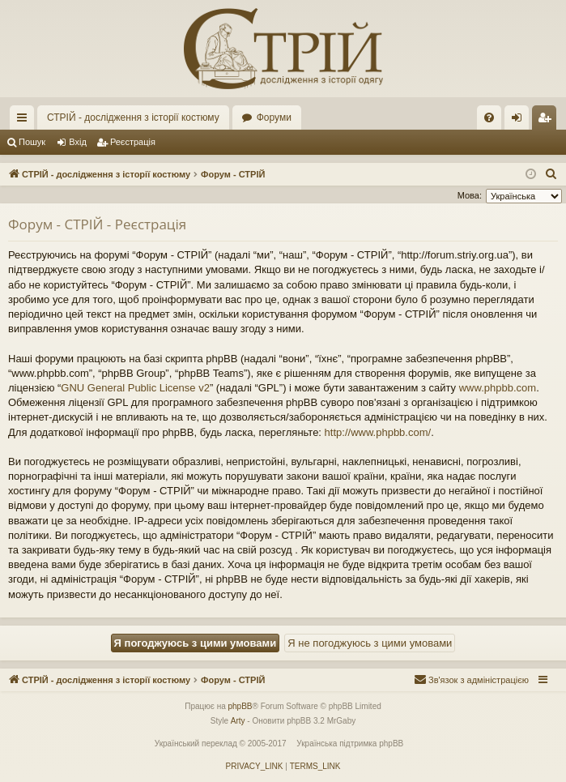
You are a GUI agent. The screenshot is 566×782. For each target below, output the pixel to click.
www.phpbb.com (497, 388)
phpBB (240, 706)
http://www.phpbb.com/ (378, 432)
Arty (238, 720)
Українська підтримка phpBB (349, 743)
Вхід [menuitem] (522, 121)
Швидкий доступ (25, 121)
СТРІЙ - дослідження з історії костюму (133, 117)
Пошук (32, 142)
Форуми (274, 117)
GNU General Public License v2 (135, 388)
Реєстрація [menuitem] (547, 121)
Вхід (78, 142)
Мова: (469, 195)
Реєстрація (132, 142)
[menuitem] (489, 117)
